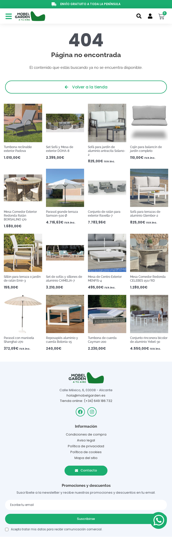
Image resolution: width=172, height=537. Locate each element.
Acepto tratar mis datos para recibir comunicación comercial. (56, 529)
